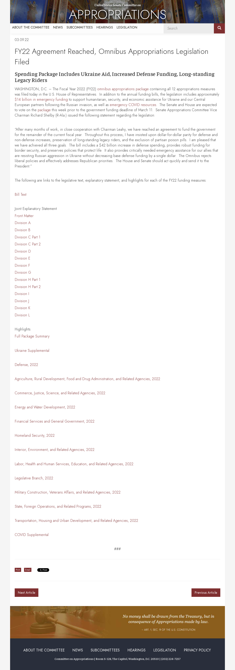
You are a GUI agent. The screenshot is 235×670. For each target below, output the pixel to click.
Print (18, 569)
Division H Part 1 (27, 279)
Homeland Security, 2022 (35, 435)
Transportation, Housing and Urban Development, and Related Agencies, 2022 (76, 520)
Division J (22, 301)
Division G (23, 272)
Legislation (127, 27)
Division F (22, 265)
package (44, 110)
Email (27, 569)
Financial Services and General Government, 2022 (55, 421)
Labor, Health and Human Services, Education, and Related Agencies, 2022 (74, 464)
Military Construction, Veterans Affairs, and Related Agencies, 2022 (68, 492)
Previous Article (206, 592)
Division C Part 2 (28, 244)
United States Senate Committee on (117, 13)
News (58, 27)
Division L (22, 315)
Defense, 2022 (26, 364)
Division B (22, 230)
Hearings (104, 27)
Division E (22, 258)
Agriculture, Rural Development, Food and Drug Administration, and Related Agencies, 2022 (87, 379)
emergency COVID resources (133, 105)
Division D (23, 251)
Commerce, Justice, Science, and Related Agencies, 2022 (60, 393)
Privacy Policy (197, 650)
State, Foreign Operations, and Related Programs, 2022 (58, 506)
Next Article (26, 592)
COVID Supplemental (32, 534)
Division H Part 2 (28, 287)
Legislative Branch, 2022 (34, 478)
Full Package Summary (32, 336)
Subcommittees (79, 27)
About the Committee (30, 27)
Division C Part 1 (27, 237)
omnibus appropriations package (123, 89)
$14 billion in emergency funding (41, 99)
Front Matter (24, 216)
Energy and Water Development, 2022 (45, 407)
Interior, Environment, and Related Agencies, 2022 (55, 449)
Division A (23, 223)
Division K (22, 308)
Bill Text (20, 194)
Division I (22, 293)
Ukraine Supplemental (32, 350)
